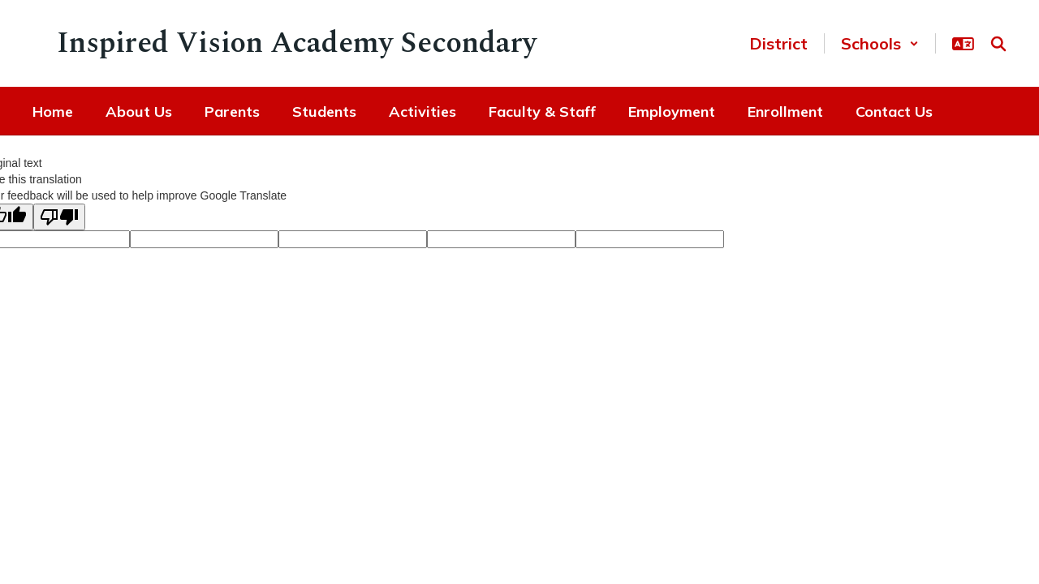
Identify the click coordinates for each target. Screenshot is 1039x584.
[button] (880, 43)
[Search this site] (998, 44)
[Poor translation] (59, 217)
